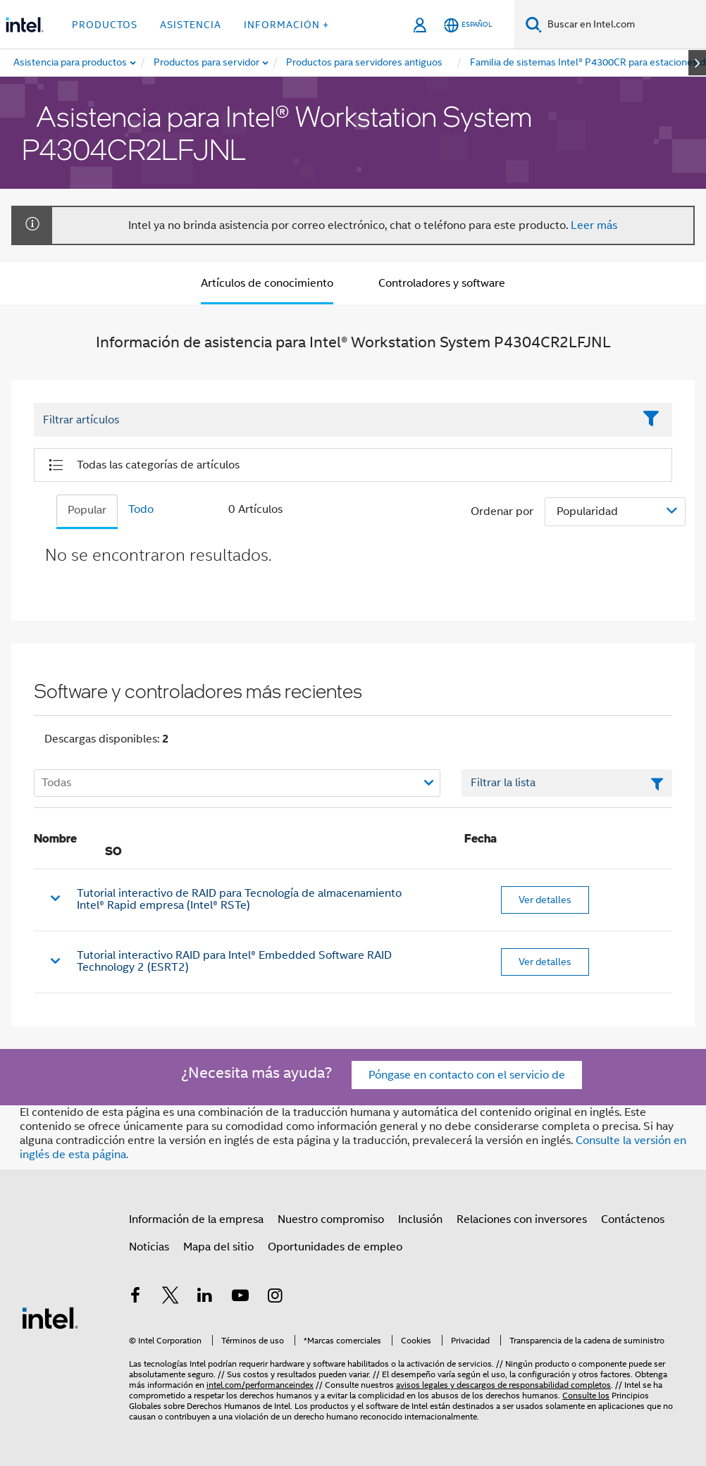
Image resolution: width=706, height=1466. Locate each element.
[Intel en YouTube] (240, 1297)
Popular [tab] (87, 510)
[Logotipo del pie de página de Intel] (50, 1317)
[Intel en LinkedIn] (205, 1297)
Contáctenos (632, 1219)
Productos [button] (104, 24)
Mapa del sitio (218, 1247)
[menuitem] (207, 62)
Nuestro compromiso (331, 1219)
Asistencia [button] (190, 24)
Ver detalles (545, 899)
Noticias (149, 1247)
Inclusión (420, 1219)
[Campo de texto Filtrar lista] (567, 783)
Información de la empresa (196, 1219)
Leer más (594, 225)
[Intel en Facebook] (135, 1297)
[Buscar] (534, 24)
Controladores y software (441, 283)
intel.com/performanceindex (260, 1384)
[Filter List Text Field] (333, 420)
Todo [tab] (141, 509)
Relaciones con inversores (522, 1219)
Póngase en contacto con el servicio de (467, 1075)
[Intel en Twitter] (170, 1297)
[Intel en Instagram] (275, 1297)
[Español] (467, 25)
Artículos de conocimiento (267, 283)
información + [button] (286, 24)
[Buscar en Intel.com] (624, 24)
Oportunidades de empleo (335, 1247)
